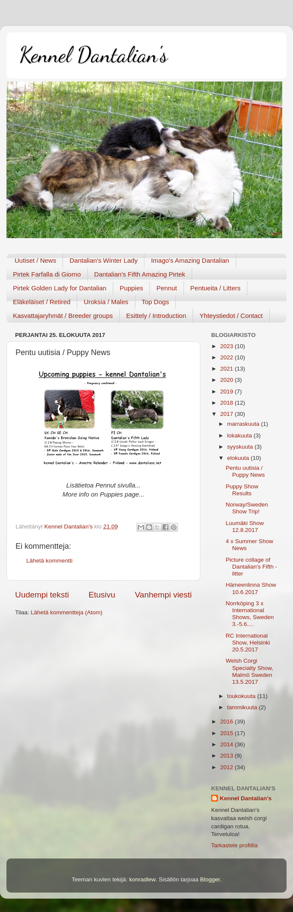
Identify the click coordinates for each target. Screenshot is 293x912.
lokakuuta (240, 435)
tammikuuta (243, 707)
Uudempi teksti (42, 594)
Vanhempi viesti (163, 594)
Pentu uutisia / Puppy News (245, 471)
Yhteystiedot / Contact (231, 315)
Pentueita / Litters (215, 288)
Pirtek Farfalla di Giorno (47, 274)
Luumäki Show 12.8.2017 (245, 526)
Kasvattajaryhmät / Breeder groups (63, 315)
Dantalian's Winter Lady (103, 260)
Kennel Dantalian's (93, 55)
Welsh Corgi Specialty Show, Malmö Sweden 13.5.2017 (249, 671)
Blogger (210, 879)
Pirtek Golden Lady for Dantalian (59, 288)
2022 (227, 357)
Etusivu (102, 594)
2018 (227, 402)
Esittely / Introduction (156, 315)
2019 (227, 391)
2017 (227, 414)
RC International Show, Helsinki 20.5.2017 (248, 642)
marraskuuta (244, 424)
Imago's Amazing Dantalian (190, 260)
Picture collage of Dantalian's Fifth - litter (251, 567)
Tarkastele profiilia (234, 845)
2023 (227, 346)
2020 (227, 380)
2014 (227, 744)
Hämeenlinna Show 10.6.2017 (251, 588)
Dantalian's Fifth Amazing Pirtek (139, 274)
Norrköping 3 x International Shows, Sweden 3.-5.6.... (250, 614)
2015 (227, 733)
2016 (227, 721)
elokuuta (239, 458)
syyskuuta (241, 446)
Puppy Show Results (242, 490)
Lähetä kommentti (49, 560)
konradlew (142, 879)
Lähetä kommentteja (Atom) (67, 612)
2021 (227, 368)
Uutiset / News (35, 260)
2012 (227, 767)
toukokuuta (242, 696)
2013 (227, 755)
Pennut (166, 288)
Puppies (131, 288)
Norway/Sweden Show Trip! (247, 508)
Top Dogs (155, 301)
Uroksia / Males (106, 301)
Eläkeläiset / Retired (41, 301)
